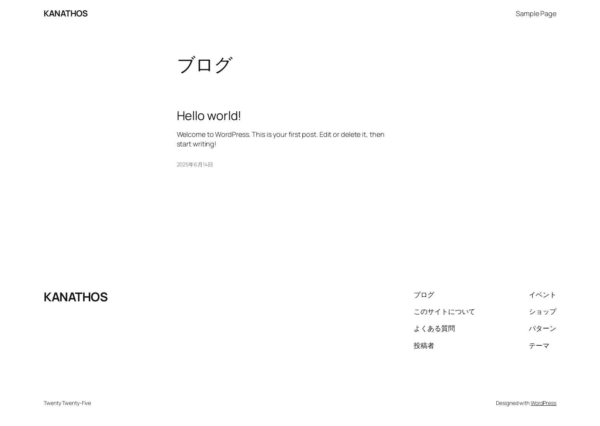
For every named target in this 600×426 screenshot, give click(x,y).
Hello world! (209, 115)
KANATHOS (65, 13)
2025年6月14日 (195, 164)
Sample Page (536, 13)
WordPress (543, 402)
